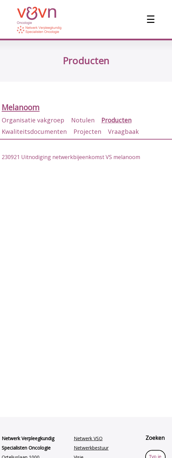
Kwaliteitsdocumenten (34, 131)
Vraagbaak (123, 131)
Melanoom (21, 107)
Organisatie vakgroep (33, 120)
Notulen (83, 120)
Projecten (87, 131)
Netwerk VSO (88, 438)
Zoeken (155, 438)
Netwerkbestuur (91, 448)
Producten (116, 120)
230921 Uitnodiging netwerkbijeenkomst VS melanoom (71, 157)
